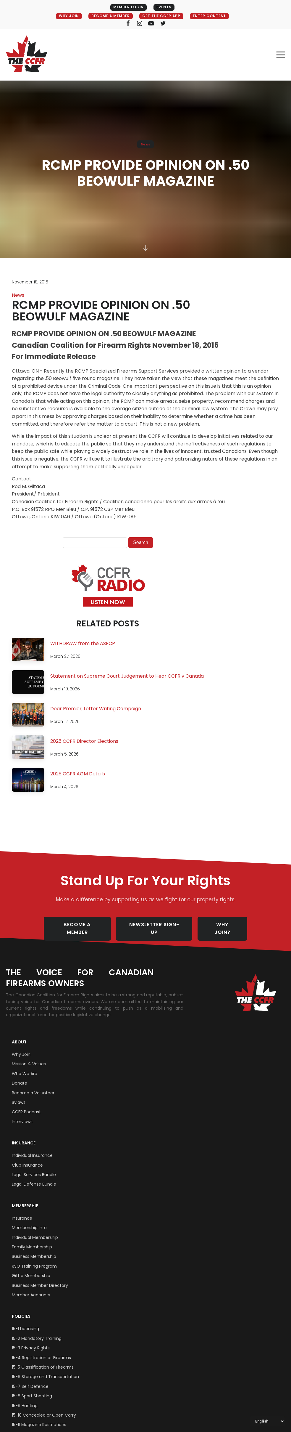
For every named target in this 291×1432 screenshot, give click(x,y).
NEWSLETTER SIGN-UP (156, 925)
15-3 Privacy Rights (31, 1342)
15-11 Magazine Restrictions (39, 1418)
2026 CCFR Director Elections (84, 741)
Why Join (21, 1048)
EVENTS (164, 7)
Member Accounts (31, 1289)
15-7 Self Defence (30, 1380)
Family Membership (32, 1241)
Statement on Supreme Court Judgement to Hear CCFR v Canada (127, 676)
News (145, 144)
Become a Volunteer (33, 1087)
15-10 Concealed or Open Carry (44, 1409)
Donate (19, 1077)
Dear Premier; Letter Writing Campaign (95, 708)
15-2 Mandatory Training (37, 1332)
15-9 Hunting (25, 1399)
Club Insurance (27, 1159)
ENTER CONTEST (212, 16)
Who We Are (24, 1067)
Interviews (22, 1115)
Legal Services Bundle (34, 1168)
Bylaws (18, 1096)
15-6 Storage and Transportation (45, 1371)
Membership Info (29, 1221)
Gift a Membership (31, 1269)
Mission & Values (29, 1058)
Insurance (23, 1137)
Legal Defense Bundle (34, 1178)
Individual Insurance (32, 1149)
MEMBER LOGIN (127, 7)
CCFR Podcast (26, 1106)
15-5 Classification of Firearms (43, 1361)
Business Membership (34, 1250)
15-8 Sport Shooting (32, 1390)
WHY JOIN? (226, 925)
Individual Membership (35, 1231)
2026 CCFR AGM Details (77, 774)
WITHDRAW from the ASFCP (82, 643)
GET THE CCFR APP (162, 16)
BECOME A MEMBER (109, 16)
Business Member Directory (40, 1279)
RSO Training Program (34, 1260)
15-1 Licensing (25, 1323)
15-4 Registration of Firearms (41, 1351)
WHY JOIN (65, 16)
